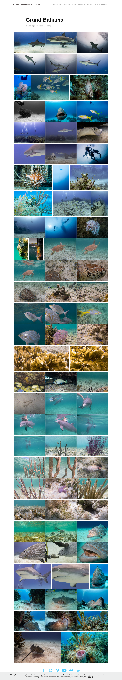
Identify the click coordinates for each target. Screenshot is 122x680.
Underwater (56, 4)
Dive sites (66, 4)
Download (81, 4)
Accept (90, 677)
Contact (90, 4)
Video (74, 4)
